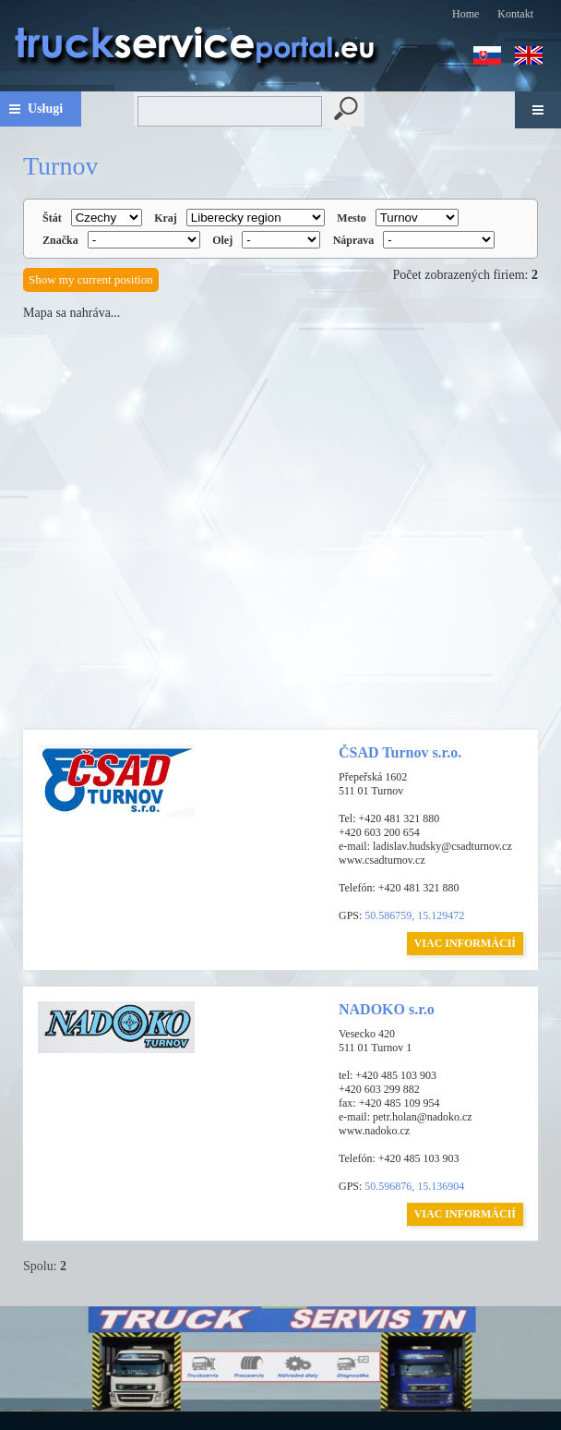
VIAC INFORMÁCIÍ (465, 943)
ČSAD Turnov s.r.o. (400, 752)
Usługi (45, 108)
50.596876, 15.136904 (414, 1186)
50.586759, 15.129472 (414, 915)
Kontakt (515, 13)
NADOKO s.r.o (387, 1009)
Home (465, 13)
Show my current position (91, 279)
